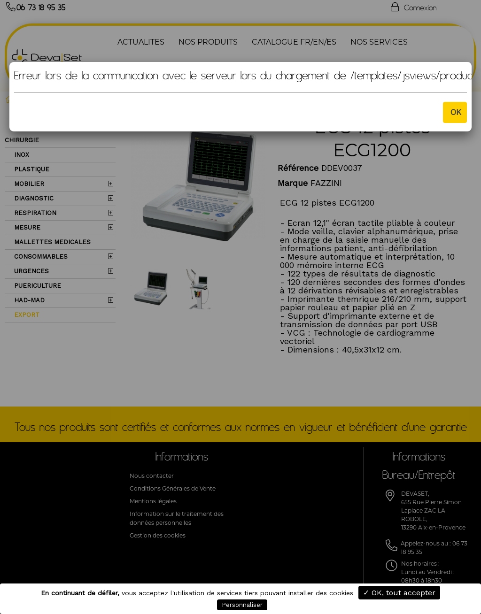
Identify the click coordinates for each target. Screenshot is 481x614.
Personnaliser (242, 604)
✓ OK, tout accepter (399, 592)
